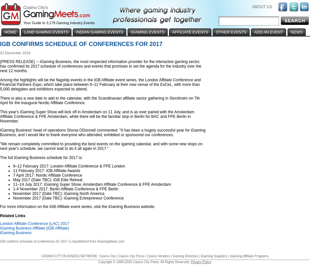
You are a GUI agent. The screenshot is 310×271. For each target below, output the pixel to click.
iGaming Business (16, 233)
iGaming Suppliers (214, 256)
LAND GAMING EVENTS (46, 32)
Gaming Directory (185, 256)
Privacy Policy (201, 262)
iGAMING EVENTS (147, 32)
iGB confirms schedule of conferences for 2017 (34, 241)
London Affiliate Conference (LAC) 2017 (34, 223)
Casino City (107, 256)
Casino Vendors (158, 256)
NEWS (296, 32)
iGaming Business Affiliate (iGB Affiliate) (34, 228)
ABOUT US (262, 7)
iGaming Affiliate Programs (249, 256)
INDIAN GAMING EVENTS (99, 32)
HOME (10, 32)
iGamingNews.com (111, 241)
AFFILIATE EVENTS (190, 32)
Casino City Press (131, 256)
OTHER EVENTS (231, 32)
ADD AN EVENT (268, 32)
